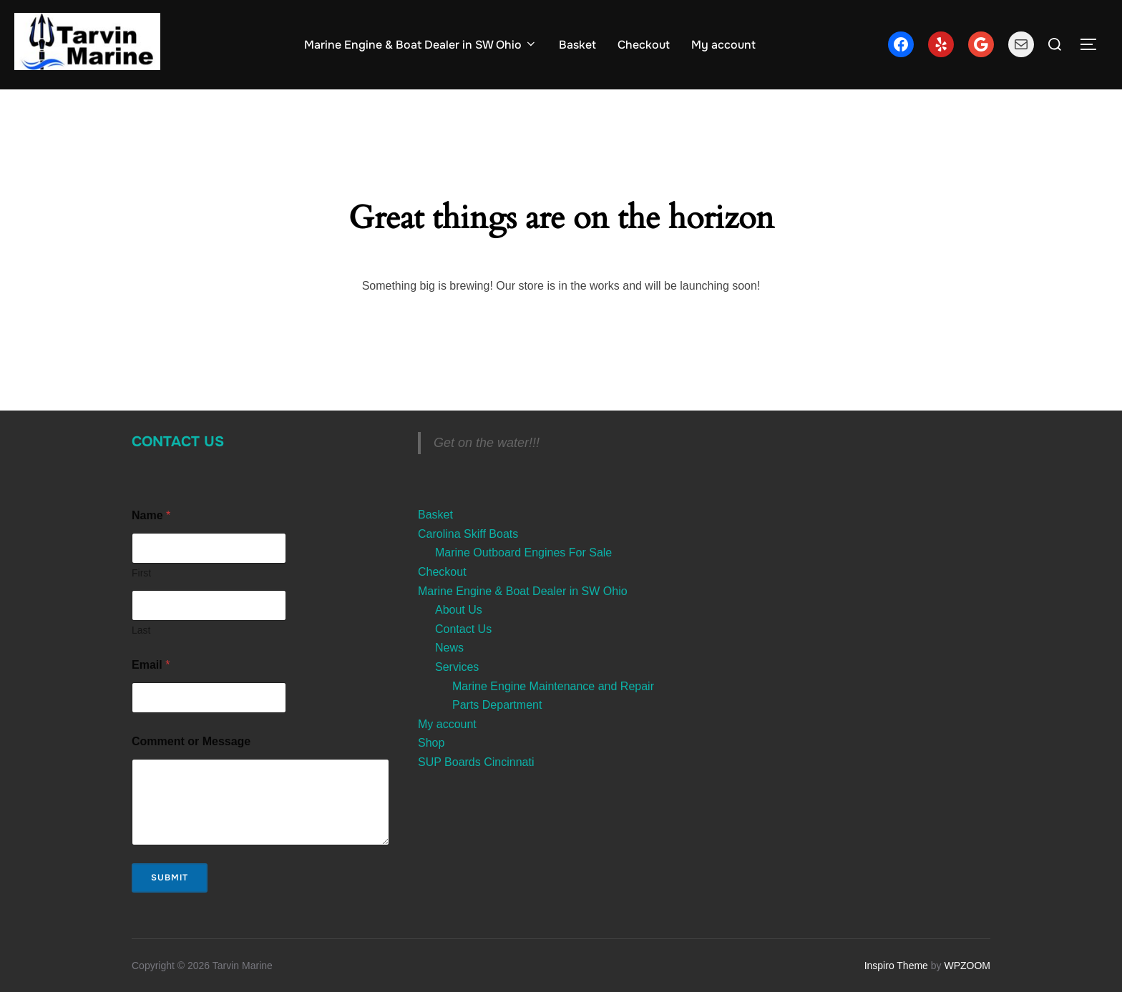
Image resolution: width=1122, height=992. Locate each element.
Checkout (644, 44)
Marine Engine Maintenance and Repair (553, 686)
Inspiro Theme (896, 965)
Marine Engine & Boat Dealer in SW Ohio (420, 44)
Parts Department (497, 705)
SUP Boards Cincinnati (476, 762)
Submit (169, 877)
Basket (577, 44)
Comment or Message (191, 741)
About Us (458, 610)
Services (457, 667)
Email (151, 665)
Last (141, 630)
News (449, 648)
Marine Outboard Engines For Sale (523, 552)
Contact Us (178, 442)
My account (723, 44)
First (141, 573)
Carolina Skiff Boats (468, 534)
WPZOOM (967, 965)
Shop (431, 743)
